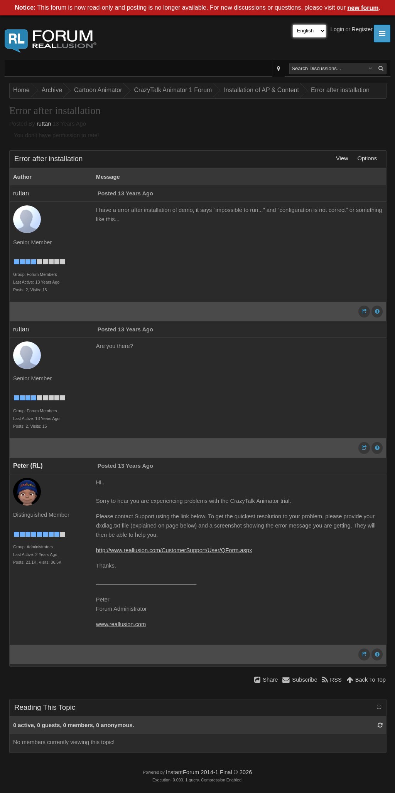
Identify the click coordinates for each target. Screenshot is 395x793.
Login (337, 29)
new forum (363, 8)
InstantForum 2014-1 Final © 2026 (209, 772)
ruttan (44, 124)
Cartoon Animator (98, 90)
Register (362, 29)
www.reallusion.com (121, 624)
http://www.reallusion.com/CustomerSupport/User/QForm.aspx (174, 550)
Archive (52, 90)
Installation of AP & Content (261, 90)
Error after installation (340, 90)
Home (21, 90)
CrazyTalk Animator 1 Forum (173, 90)
